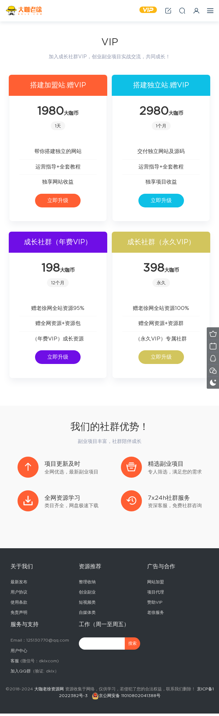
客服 (15, 663)
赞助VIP (155, 605)
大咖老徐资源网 (49, 691)
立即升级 (57, 200)
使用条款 (19, 605)
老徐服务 (155, 615)
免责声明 (19, 615)
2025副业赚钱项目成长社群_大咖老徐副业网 (24, 10)
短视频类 (87, 605)
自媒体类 (87, 615)
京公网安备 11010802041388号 (129, 698)
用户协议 (19, 594)
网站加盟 (155, 584)
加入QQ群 (21, 673)
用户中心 (19, 653)
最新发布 (19, 584)
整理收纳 (87, 584)
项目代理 (155, 594)
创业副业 (87, 594)
